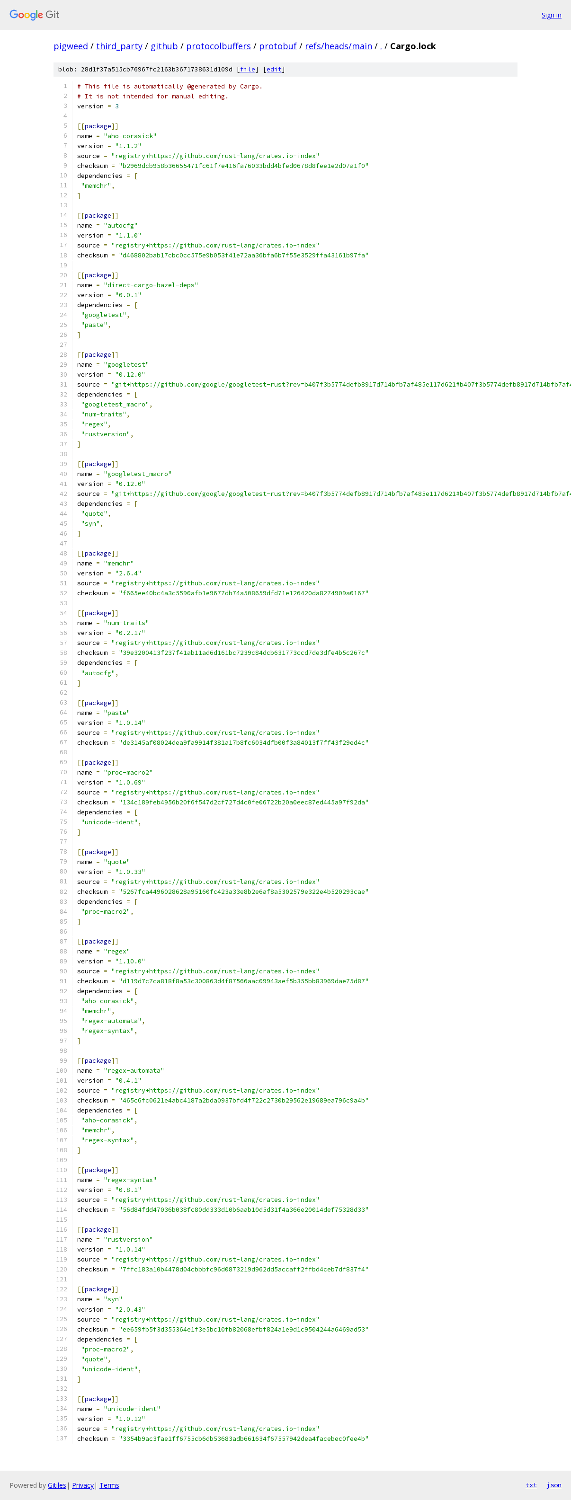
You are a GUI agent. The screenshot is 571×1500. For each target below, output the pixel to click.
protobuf (278, 46)
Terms (109, 1485)
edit (274, 69)
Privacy (83, 1485)
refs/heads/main (338, 46)
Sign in (552, 14)
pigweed (71, 46)
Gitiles (57, 1485)
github (164, 46)
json (554, 1485)
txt (531, 1485)
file (247, 69)
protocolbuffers (218, 46)
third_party (119, 46)
